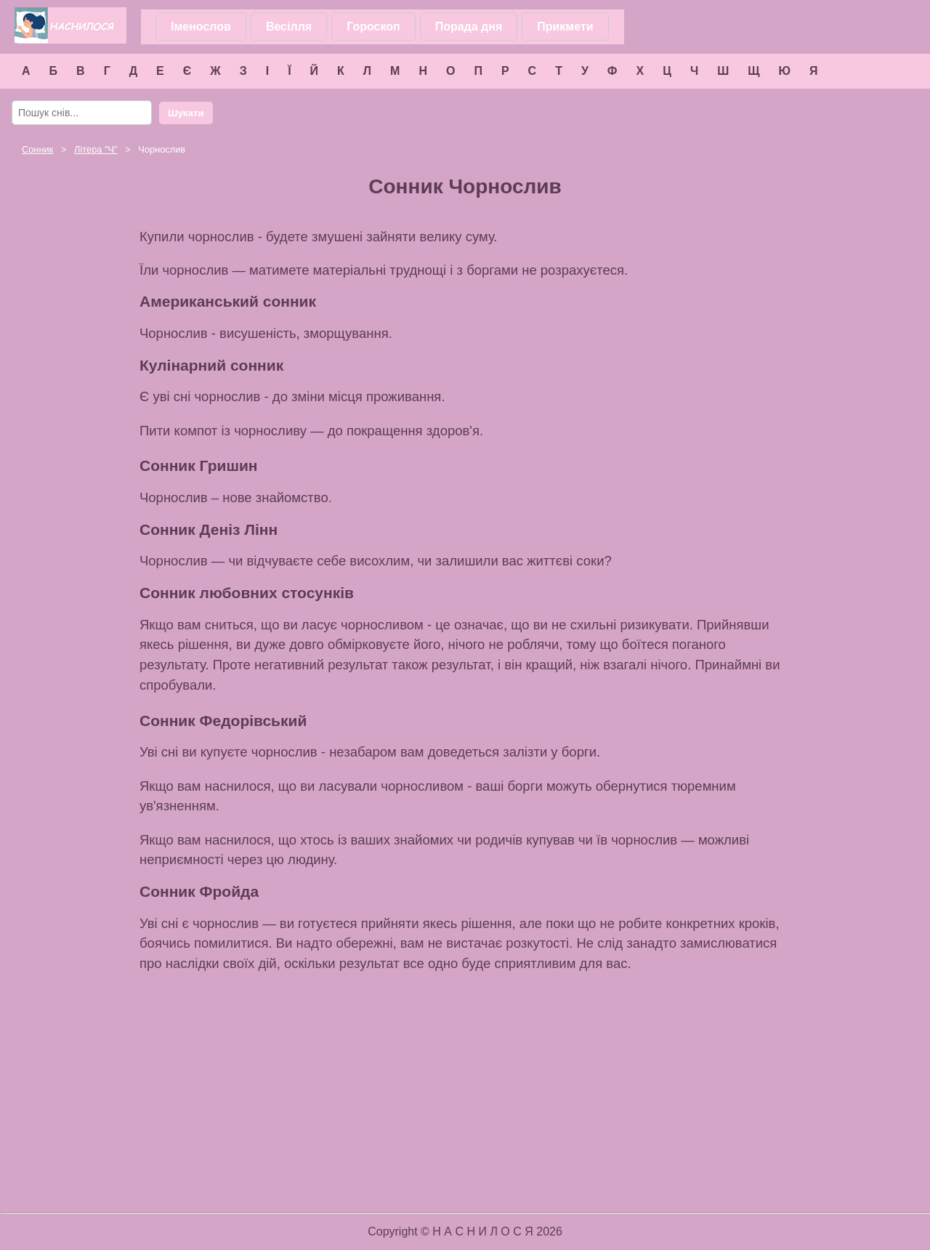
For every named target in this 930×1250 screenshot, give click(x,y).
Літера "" (96, 149)
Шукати (186, 113)
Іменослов (201, 26)
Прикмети (565, 26)
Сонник (37, 149)
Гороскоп (373, 26)
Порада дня (469, 26)
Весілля (289, 26)
